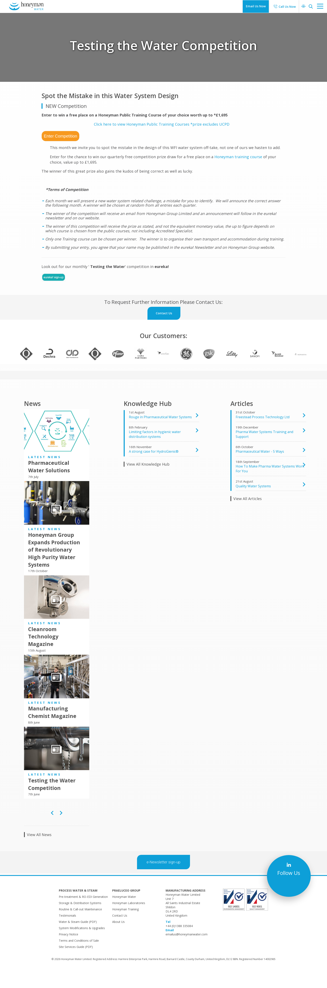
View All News (39, 851)
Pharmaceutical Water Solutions (49, 483)
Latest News (44, 473)
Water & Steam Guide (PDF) (78, 938)
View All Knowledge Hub (148, 480)
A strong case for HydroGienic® (154, 468)
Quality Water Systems (253, 502)
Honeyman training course (238, 156)
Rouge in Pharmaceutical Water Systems (160, 433)
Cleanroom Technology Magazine (43, 653)
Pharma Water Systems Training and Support (264, 450)
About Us (118, 938)
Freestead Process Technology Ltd (262, 433)
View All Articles (247, 515)
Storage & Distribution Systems (80, 919)
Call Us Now (287, 7)
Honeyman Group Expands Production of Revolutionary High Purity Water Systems (54, 566)
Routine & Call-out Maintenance (80, 926)
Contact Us (119, 932)
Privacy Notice (68, 951)
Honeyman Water (124, 913)
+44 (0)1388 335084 (179, 942)
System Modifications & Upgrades (82, 944)
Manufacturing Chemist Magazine (52, 728)
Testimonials (67, 932)
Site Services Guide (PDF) (76, 963)
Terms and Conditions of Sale (79, 957)
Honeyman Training (125, 926)
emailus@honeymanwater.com (187, 951)
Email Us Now (256, 6)
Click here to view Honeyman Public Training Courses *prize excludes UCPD (161, 124)
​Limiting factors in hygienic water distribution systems (155, 450)
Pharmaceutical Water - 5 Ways (260, 468)
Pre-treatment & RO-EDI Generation (83, 913)
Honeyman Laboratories (128, 919)
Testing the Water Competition (51, 800)
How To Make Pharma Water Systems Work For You (270, 485)
